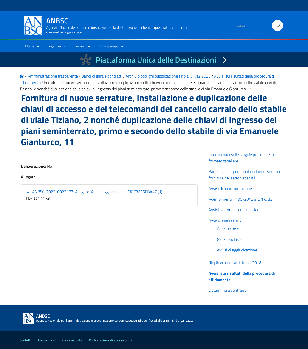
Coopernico (46, 340)
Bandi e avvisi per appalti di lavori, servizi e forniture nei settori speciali (245, 174)
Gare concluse (229, 239)
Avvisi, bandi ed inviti (227, 220)
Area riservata (72, 340)
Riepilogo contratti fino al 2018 (235, 263)
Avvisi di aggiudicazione (237, 250)
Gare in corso (228, 229)
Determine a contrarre (228, 290)
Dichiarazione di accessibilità (110, 340)
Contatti (25, 340)
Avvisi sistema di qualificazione (235, 210)
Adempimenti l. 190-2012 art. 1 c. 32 (240, 199)
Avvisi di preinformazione (230, 188)
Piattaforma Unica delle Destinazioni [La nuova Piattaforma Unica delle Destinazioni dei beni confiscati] (156, 60)
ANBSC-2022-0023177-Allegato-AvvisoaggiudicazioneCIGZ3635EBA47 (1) (94, 192)
